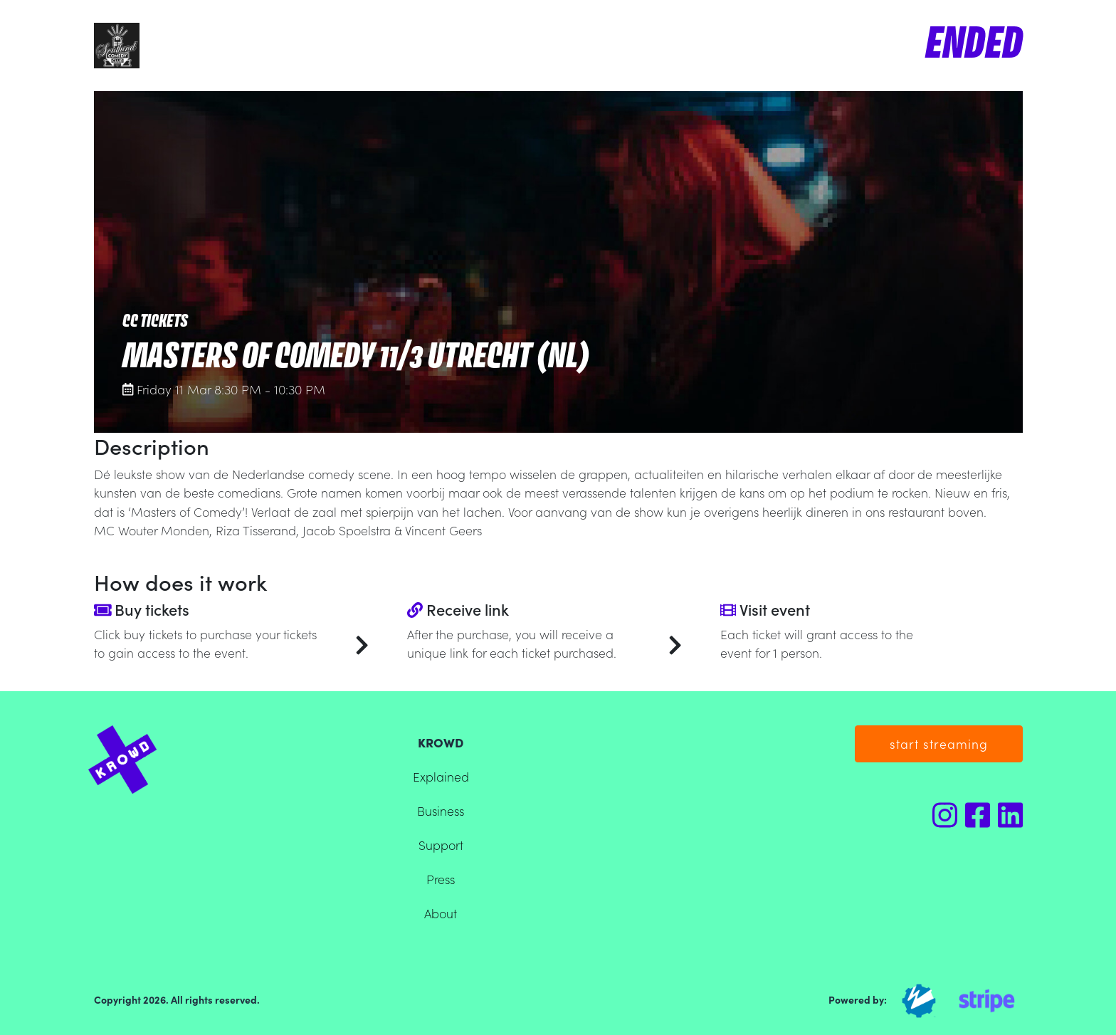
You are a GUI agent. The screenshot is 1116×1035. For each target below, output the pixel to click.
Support (440, 844)
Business (440, 810)
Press (440, 879)
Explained (441, 776)
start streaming (939, 743)
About (440, 913)
